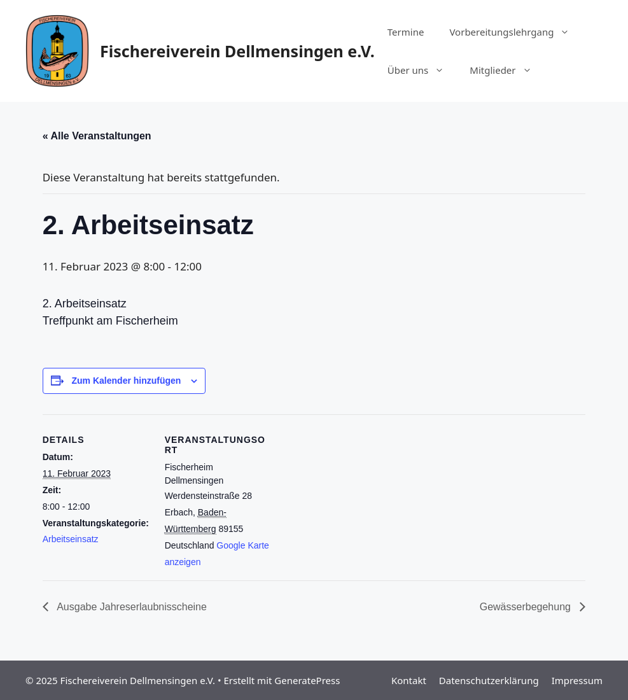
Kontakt (408, 680)
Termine (405, 31)
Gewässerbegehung (527, 606)
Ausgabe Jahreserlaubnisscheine (131, 606)
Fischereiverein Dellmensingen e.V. (237, 51)
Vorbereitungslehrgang (515, 32)
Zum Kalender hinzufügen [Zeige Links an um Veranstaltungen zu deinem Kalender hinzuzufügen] (126, 380)
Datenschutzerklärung (489, 680)
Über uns (422, 70)
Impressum (577, 680)
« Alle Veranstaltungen (97, 135)
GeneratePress (307, 680)
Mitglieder (507, 70)
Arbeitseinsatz (71, 539)
